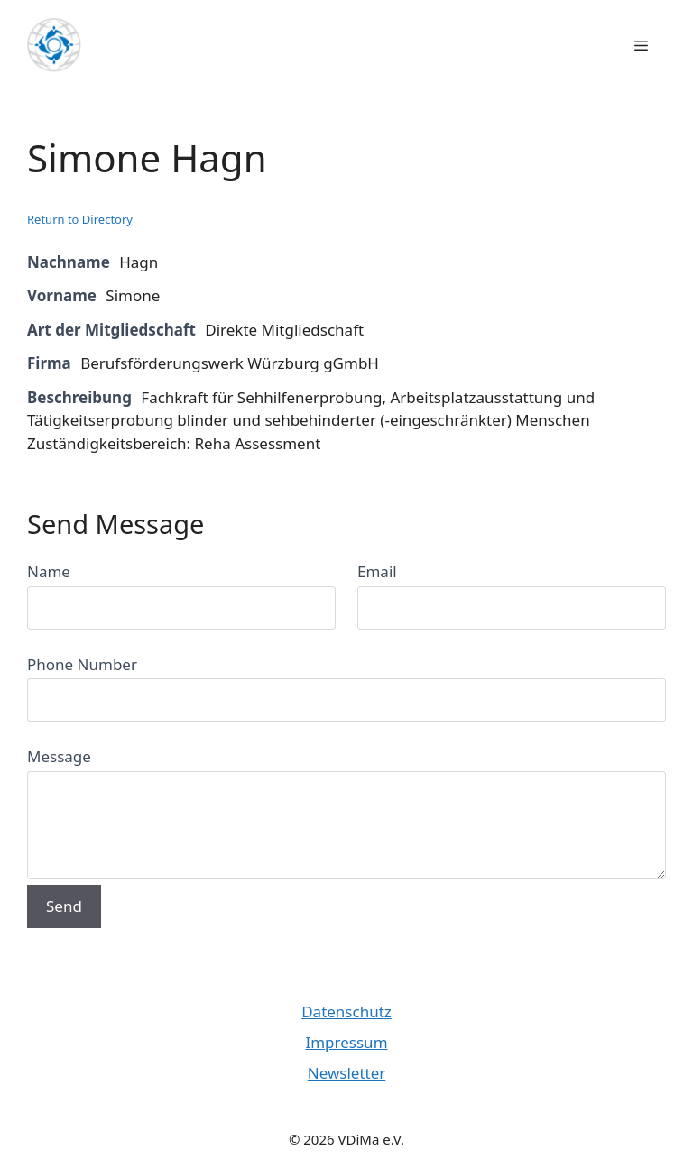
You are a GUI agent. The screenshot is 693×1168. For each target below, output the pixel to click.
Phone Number (82, 664)
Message (59, 756)
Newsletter (347, 1072)
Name (48, 571)
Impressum (346, 1042)
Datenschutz (346, 1011)
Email (377, 571)
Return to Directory (80, 219)
